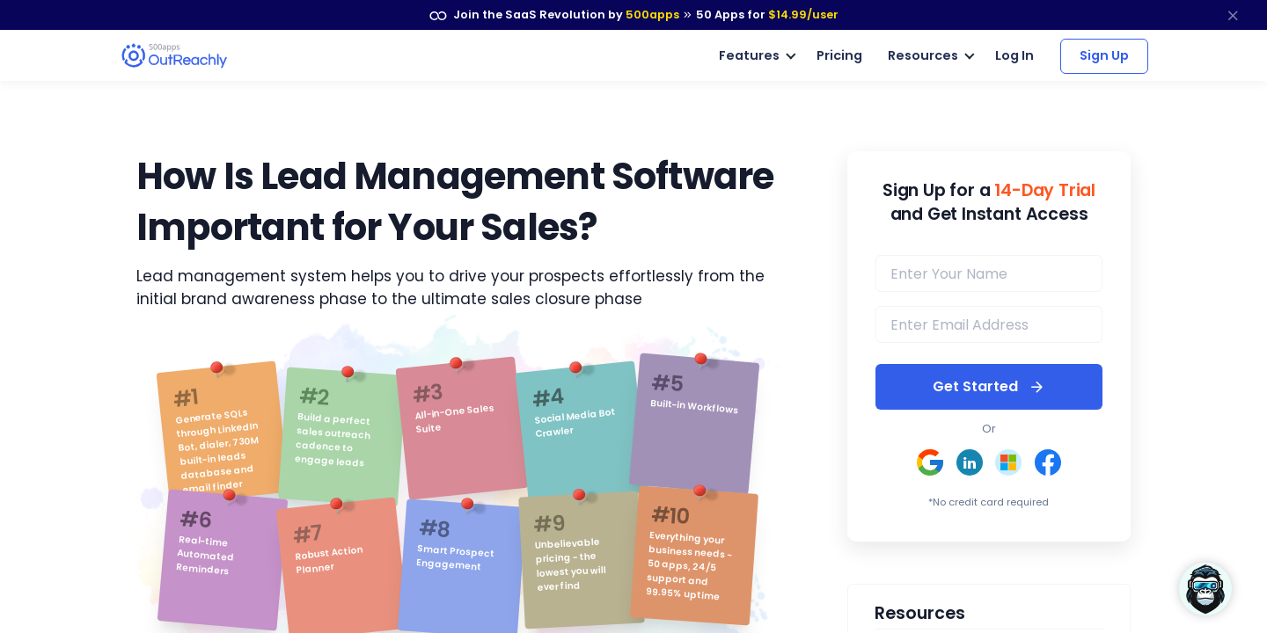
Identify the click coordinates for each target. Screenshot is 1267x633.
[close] (1233, 15)
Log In (1015, 54)
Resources (923, 54)
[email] (988, 323)
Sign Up (1104, 54)
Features (749, 54)
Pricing (839, 54)
